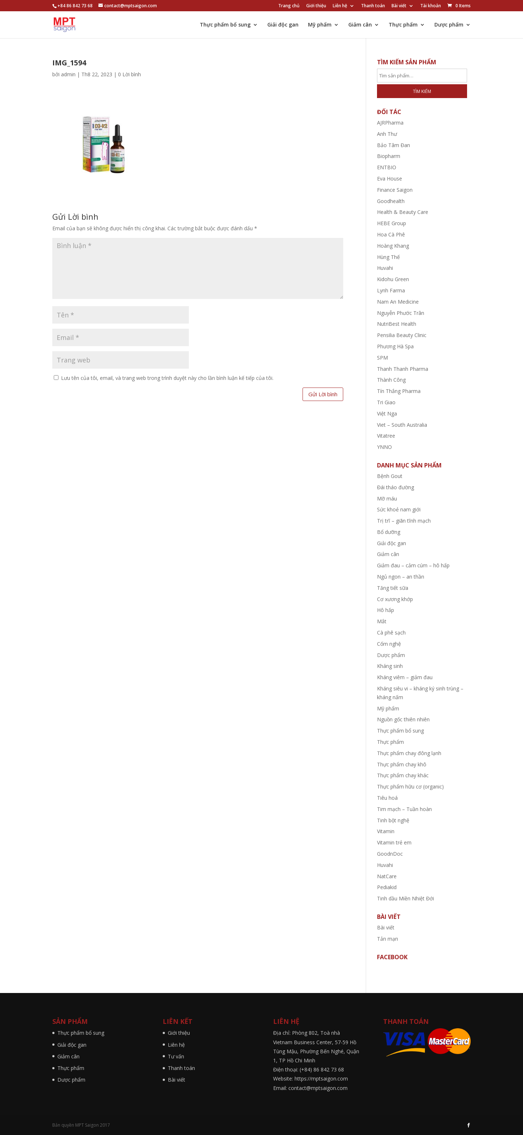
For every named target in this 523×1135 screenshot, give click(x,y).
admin (68, 74)
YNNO (384, 446)
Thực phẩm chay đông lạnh (409, 753)
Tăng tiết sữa (392, 587)
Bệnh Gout (389, 476)
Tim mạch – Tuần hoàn (404, 809)
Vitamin (385, 831)
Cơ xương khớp (395, 599)
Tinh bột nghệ (393, 820)
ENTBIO (386, 167)
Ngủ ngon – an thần (400, 576)
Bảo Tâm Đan (393, 145)
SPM (382, 357)
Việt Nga (387, 413)
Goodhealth (391, 201)
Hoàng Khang (393, 245)
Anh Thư (387, 133)
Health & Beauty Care (402, 211)
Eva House (389, 178)
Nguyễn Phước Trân (400, 312)
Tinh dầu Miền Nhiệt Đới (405, 898)
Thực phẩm (403, 25)
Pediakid (387, 887)
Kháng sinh (390, 665)
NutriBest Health (396, 323)
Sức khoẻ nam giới (399, 509)
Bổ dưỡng (388, 531)
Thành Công (391, 379)
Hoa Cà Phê (391, 234)
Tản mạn (387, 938)
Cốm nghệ (389, 643)
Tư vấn (176, 1056)
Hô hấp (385, 610)
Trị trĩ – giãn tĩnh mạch (404, 520)
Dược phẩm (448, 25)
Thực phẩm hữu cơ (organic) (410, 786)
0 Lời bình (129, 74)
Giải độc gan (283, 25)
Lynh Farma (391, 290)
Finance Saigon (395, 189)
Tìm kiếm (422, 91)
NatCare (387, 876)
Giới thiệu (316, 6)
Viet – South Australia (402, 424)
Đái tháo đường (395, 487)
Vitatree (386, 435)
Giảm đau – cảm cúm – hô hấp (413, 565)
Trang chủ (289, 6)
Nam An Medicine (398, 301)
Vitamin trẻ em (394, 842)
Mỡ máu (387, 498)
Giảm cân (360, 25)
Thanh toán (373, 6)
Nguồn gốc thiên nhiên (403, 719)
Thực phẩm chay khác (403, 775)
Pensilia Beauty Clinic (401, 335)
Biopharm (388, 156)
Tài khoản (430, 6)
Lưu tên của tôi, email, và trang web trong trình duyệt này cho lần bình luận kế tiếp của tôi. (167, 377)
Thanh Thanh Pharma (402, 368)
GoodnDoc (390, 853)
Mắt (381, 621)
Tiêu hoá (387, 797)
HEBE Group (391, 223)
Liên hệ (340, 6)
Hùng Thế (388, 257)
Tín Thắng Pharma (399, 391)
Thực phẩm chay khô (401, 764)
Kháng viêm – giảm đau (405, 677)
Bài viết (399, 6)
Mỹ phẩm (320, 25)
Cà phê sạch (391, 632)
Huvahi (385, 267)
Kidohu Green (393, 279)
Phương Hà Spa (395, 346)
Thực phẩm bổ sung (225, 25)
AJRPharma (390, 122)
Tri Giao (386, 402)
